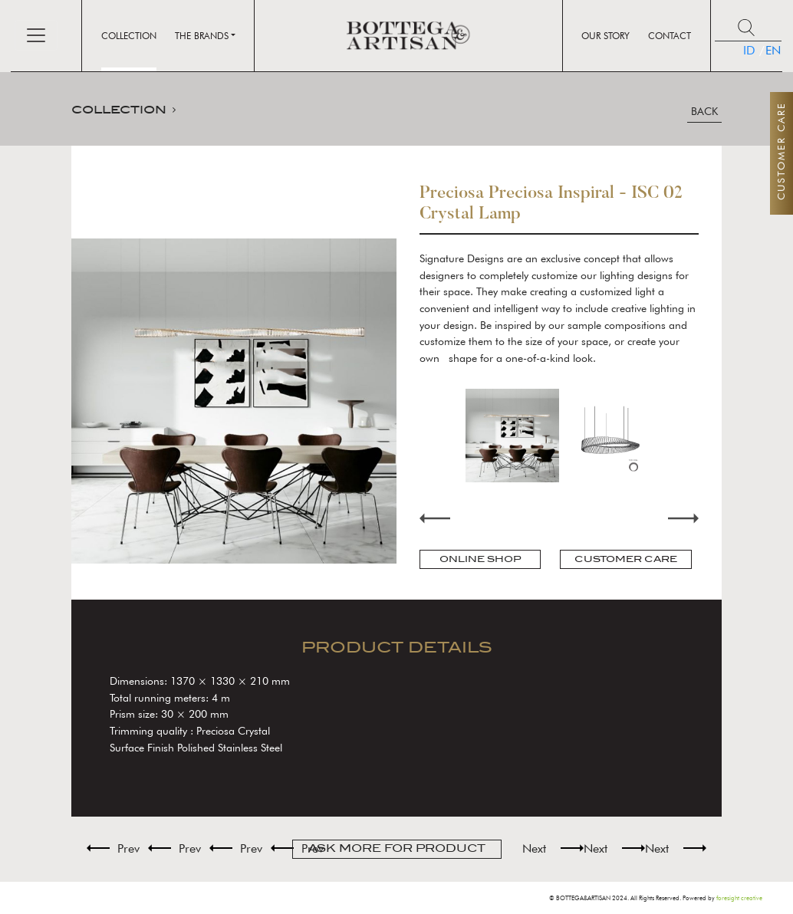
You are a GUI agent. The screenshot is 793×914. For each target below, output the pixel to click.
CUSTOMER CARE (625, 559)
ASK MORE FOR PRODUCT (396, 848)
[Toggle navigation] (36, 35)
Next (684, 518)
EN (766, 49)
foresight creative (739, 898)
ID (747, 49)
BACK (704, 111)
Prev (128, 848)
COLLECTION (118, 109)
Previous (435, 518)
